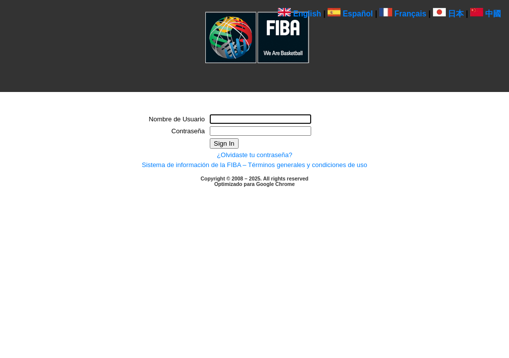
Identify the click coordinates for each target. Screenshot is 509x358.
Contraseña (188, 131)
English (299, 13)
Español (350, 13)
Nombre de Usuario (177, 119)
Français (402, 13)
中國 (485, 13)
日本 (448, 13)
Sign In (224, 143)
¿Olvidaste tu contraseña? (254, 155)
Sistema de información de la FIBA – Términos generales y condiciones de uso (254, 165)
